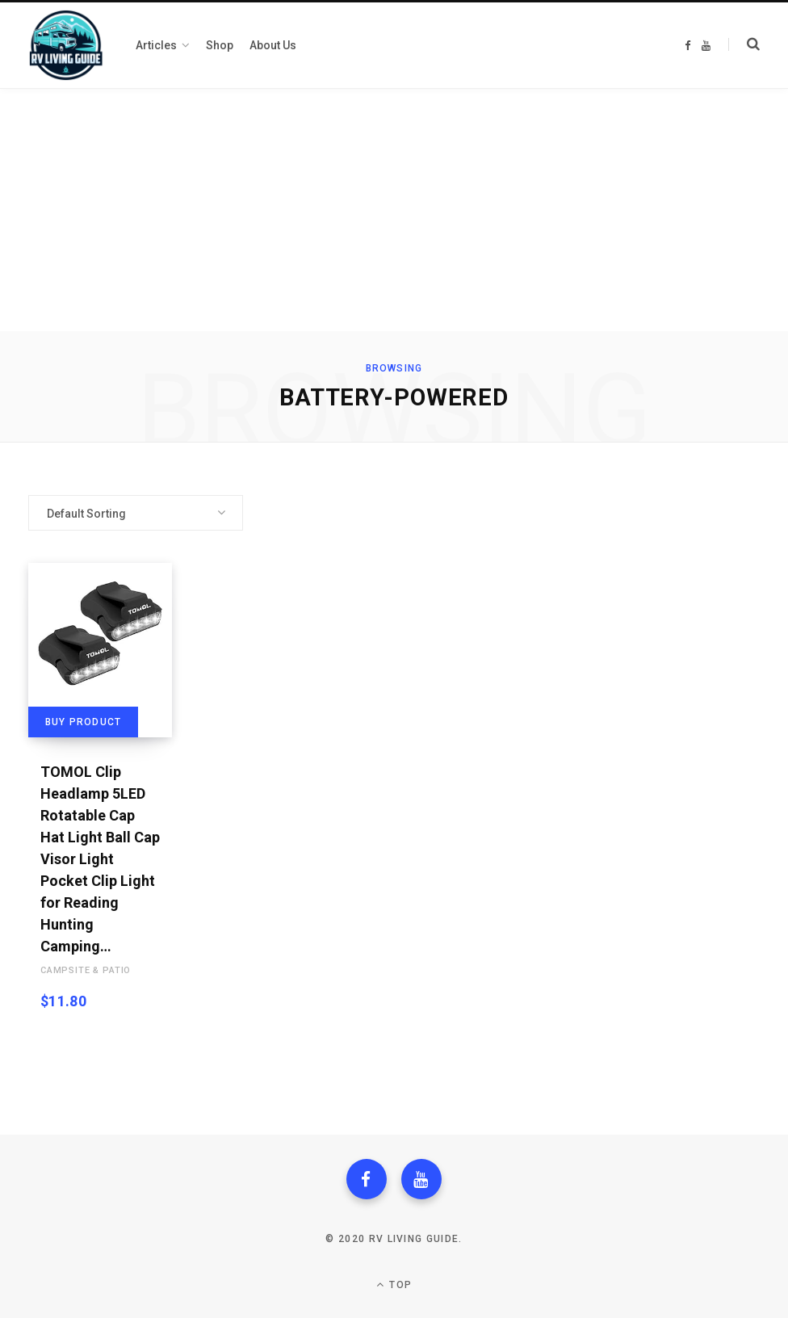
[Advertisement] (394, 210)
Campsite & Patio (85, 970)
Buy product (83, 722)
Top (394, 1284)
